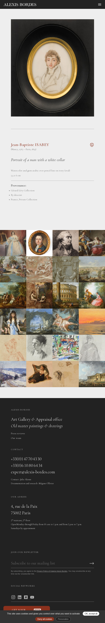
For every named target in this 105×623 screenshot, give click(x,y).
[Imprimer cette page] (91, 146)
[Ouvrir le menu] (100, 4)
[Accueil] (43, 4)
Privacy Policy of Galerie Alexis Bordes (52, 571)
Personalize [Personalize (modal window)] (63, 619)
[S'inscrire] (92, 563)
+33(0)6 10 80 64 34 (26, 465)
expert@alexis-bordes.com (33, 472)
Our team (16, 438)
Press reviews (18, 433)
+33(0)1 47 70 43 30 (26, 458)
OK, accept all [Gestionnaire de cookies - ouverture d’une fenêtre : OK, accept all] (91, 613)
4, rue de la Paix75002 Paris (24, 510)
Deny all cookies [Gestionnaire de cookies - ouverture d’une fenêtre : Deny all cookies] (44, 619)
